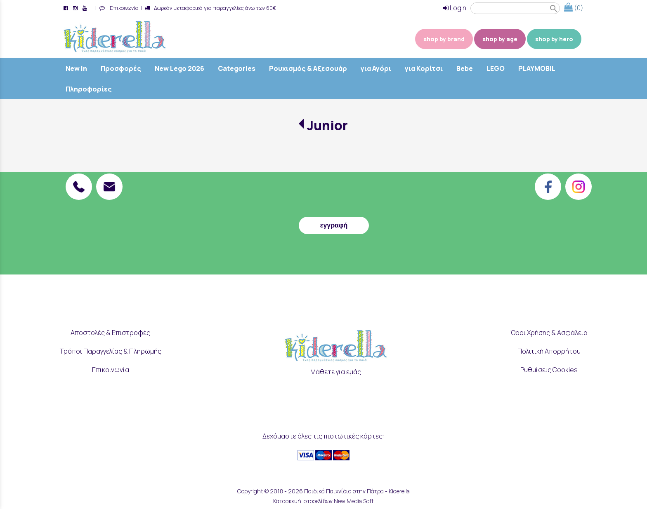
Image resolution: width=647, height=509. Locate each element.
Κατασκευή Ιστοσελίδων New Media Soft (323, 501)
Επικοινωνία (123, 8)
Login (454, 7)
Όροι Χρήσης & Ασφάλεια (549, 332)
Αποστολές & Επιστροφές (110, 332)
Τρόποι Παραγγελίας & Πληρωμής (110, 351)
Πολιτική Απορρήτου (549, 351)
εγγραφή (333, 225)
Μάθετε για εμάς (335, 371)
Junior (327, 125)
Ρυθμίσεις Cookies (549, 369)
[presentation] (334, 192)
